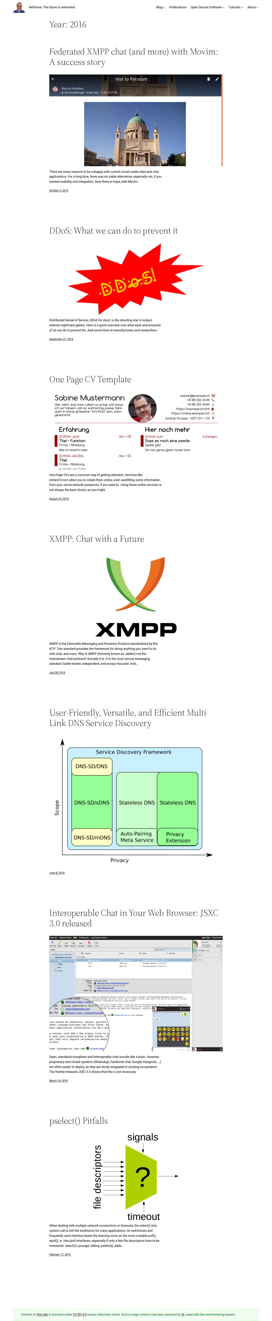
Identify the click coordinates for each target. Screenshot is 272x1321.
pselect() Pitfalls (78, 1120)
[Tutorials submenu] (242, 7)
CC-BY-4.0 (80, 1314)
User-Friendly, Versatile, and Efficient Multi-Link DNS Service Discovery (129, 717)
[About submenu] (257, 7)
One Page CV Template (90, 379)
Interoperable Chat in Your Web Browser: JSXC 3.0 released (133, 918)
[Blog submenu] (164, 7)
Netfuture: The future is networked (52, 7)
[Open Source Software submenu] (223, 7)
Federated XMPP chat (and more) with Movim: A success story (133, 56)
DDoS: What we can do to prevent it (113, 230)
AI (182, 1314)
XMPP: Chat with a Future (96, 538)
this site (42, 1314)
